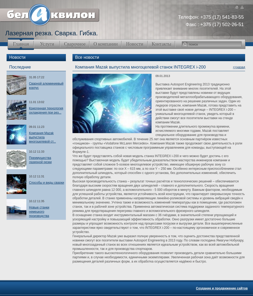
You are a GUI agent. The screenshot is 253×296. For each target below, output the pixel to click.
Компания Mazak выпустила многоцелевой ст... (42, 137)
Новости (134, 44)
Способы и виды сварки (46, 183)
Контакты (161, 44)
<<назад (239, 67)
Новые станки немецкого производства (39, 212)
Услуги (47, 44)
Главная (21, 44)
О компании (106, 44)
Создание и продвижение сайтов (222, 288)
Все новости (87, 57)
